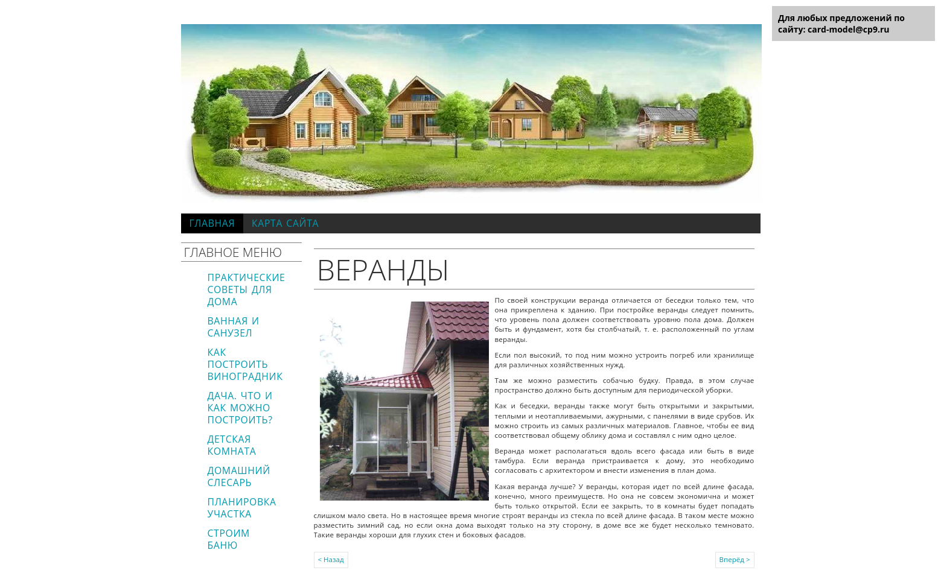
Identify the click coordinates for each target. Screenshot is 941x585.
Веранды (383, 269)
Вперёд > (734, 559)
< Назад (331, 559)
